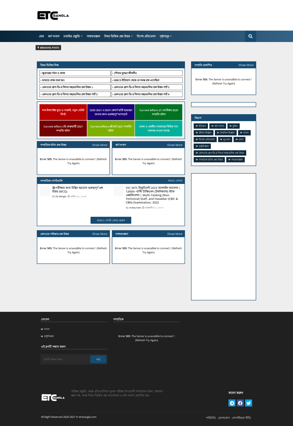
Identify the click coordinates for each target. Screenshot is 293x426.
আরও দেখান (175, 181)
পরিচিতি (211, 418)
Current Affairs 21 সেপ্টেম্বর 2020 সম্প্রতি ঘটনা (158, 112)
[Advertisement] (182, 15)
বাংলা (246, 132)
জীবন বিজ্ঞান (205, 132)
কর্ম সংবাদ (53, 36)
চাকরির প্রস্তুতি (71, 36)
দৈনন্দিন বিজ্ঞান (227, 132)
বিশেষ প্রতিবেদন (146, 36)
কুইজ (235, 126)
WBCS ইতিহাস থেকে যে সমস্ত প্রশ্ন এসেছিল (136, 80)
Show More (175, 145)
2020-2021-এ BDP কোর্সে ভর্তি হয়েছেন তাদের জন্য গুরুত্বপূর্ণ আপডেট (111, 112)
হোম (41, 36)
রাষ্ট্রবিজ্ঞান (204, 146)
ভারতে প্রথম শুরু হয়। (53, 80)
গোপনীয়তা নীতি (241, 418)
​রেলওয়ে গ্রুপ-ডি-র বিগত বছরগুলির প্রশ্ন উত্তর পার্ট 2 (141, 87)
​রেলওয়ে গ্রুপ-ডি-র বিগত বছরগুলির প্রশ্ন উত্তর (221, 153)
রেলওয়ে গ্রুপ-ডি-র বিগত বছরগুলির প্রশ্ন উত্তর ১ (67, 87)
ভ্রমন (241, 139)
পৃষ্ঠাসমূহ (164, 36)
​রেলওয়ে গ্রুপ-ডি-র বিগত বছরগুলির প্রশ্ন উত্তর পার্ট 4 (141, 94)
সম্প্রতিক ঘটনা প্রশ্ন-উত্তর (211, 159)
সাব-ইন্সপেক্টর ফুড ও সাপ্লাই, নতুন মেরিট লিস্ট (63, 112)
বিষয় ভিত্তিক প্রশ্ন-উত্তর (117, 36)
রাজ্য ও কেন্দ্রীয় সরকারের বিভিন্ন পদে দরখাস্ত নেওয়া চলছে (158, 128)
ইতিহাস (202, 126)
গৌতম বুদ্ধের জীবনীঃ (125, 73)
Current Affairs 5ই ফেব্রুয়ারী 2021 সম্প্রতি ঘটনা (63, 128)
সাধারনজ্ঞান (93, 36)
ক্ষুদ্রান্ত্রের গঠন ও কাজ (53, 73)
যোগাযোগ (224, 418)
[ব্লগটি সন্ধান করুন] (66, 359)
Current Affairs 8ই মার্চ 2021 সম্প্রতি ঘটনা (110, 128)
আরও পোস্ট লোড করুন (111, 220)
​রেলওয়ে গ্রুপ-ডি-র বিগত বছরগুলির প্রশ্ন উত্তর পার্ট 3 (69, 94)
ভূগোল (226, 139)
